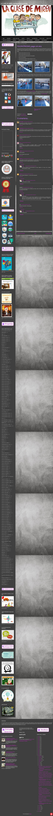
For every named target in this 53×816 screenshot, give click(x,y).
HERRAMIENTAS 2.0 (5, 403)
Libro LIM (3, 418)
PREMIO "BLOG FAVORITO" (43, 788)
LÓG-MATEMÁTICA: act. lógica (6, 420)
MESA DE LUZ (48, 38)
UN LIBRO (40, 787)
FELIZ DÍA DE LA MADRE (42, 797)
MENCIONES (4, 431)
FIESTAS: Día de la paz (5, 381)
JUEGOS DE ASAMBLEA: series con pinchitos (45, 774)
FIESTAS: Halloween (5, 393)
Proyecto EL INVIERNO (5, 473)
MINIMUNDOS (4, 436)
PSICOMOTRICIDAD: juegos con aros (44, 792)
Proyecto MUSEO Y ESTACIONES (7, 531)
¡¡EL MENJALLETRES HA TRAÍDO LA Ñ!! (45, 781)
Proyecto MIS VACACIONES (6, 529)
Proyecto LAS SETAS (5, 501)
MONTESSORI (37, 40)
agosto (40, 761)
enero (40, 809)
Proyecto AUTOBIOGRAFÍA (6, 459)
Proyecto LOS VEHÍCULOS (6, 523)
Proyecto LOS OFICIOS (5, 519)
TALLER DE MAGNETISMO (6, 571)
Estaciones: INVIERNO (5, 366)
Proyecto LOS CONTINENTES (6, 512)
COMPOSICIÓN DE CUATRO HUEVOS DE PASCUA (10, 752)
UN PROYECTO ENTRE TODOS (7, 579)
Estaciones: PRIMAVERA (5, 369)
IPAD (2, 408)
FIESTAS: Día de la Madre (6, 379)
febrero (40, 808)
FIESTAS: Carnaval (5, 376)
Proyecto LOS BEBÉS (5, 504)
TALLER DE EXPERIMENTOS (6, 561)
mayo (39, 765)
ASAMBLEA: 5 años (5, 340)
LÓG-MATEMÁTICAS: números (7, 426)
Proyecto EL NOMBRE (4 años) (7, 482)
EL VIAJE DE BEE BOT (5, 362)
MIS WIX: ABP (42, 38)
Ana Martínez (22, 128)
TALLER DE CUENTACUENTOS (7, 559)
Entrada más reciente (21, 233)
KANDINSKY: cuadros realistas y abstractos (45, 773)
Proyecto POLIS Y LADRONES (6, 534)
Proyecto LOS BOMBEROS (6, 506)
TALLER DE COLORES (5, 557)
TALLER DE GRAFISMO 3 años (7, 564)
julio (39, 762)
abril (39, 805)
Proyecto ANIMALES (5, 458)
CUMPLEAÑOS (4, 354)
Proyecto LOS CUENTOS (5, 514)
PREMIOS (28, 38)
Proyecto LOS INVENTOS (6, 516)
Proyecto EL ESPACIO (5, 471)
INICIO (4, 38)
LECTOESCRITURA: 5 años (6, 416)
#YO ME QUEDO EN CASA (6, 330)
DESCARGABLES (44, 40)
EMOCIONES (4, 364)
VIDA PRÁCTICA (4, 581)
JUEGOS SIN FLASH (16, 38)
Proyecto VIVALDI (4, 539)
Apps (3, 334)
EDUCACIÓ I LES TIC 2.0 (42, 798)
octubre (40, 758)
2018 (39, 747)
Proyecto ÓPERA (4, 533)
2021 (39, 743)
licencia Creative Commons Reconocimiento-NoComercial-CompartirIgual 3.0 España (26, 740)
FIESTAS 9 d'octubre (5, 374)
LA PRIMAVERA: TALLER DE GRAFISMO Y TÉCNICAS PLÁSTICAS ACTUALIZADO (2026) (11, 739)
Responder (21, 125)
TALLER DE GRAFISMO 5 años (7, 567)
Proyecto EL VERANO (5, 487)
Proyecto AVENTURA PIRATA (6, 461)
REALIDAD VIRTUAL (5, 547)
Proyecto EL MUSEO (5, 479)
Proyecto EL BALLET (5, 464)
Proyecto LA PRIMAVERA (6, 497)
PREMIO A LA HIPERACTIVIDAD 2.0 (44, 799)
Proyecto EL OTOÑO (5, 484)
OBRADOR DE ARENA (5, 442)
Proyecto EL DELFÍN (5, 469)
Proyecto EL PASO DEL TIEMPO (7, 485)
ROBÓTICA (14, 40)
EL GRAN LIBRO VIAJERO (6, 359)
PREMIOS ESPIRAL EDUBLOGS (7, 454)
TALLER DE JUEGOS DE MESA (7, 569)
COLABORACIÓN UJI (5, 351)
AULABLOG (4, 342)
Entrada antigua (48, 233)
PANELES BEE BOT (21, 40)
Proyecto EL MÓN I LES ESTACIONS (7, 476)
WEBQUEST (4, 582)
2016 (39, 749)
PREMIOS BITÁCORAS (5, 453)
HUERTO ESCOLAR (5, 405)
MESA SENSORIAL (30, 40)
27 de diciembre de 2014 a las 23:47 (28, 158)
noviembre (40, 757)
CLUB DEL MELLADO (5, 347)
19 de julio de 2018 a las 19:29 (25, 204)
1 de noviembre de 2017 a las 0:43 (30, 194)
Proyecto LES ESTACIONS (6, 502)
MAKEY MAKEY (4, 429)
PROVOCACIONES (5, 456)
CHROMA (3, 346)
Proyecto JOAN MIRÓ (5, 492)
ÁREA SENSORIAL (5, 335)
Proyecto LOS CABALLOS (6, 507)
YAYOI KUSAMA (4, 584)
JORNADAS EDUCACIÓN (6, 410)
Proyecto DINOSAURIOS (5, 463)
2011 (39, 811)
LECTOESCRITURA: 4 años (6, 415)
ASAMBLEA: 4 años (5, 339)
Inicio (35, 233)
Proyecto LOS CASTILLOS (6, 511)
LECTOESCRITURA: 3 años (6, 413)
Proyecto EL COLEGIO (5, 466)
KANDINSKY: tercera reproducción (44, 791)
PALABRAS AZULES (5, 448)
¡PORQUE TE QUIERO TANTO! (43, 771)
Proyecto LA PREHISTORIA (6, 496)
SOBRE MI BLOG (4, 555)
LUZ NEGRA (4, 427)
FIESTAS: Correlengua (5, 378)
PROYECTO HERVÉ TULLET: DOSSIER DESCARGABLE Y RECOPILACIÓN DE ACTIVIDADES (11, 764)
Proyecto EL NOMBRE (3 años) (7, 480)
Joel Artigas (21, 121)
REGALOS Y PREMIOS (5, 549)
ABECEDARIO (4, 332)
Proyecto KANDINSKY (5, 494)
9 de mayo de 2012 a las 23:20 (26, 142)
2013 (39, 753)
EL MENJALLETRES (5, 361)
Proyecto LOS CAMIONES (6, 509)
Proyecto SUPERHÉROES (6, 536)
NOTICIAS (3, 441)
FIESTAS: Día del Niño (5, 386)
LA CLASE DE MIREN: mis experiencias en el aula (14, 4)
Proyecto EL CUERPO (5, 468)
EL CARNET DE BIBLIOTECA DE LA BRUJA (45, 775)
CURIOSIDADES (4, 356)
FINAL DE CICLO (4, 401)
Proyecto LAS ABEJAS (5, 499)
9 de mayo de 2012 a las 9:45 (28, 121)
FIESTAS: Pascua (4, 398)
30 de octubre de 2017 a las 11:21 (28, 187)
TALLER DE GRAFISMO (5, 562)
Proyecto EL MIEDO (5, 474)
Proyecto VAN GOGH (5, 538)
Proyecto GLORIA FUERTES (6, 489)
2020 (39, 744)
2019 (39, 745)
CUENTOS (23, 38)
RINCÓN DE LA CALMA (5, 550)
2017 (39, 748)
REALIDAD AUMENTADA (7, 40)
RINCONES (3, 552)
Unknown (21, 158)
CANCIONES (9, 38)
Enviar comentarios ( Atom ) (36, 236)
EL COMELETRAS (5, 357)
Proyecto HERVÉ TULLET (6, 491)
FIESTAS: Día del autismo (6, 383)
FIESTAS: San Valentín (5, 399)
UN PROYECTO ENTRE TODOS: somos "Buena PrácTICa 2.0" (45, 779)
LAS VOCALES (4, 411)
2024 (39, 739)
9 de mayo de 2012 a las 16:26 (28, 128)
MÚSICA (3, 439)
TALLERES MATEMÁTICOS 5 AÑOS (7, 575)
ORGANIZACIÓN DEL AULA (6, 444)
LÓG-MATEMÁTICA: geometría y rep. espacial (7, 422)
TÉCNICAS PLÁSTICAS (5, 577)
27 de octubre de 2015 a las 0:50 (30, 180)
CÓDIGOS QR (4, 349)
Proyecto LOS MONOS (5, 518)
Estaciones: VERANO (5, 371)
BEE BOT (3, 344)
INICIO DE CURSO (5, 406)
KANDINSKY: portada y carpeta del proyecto (45, 766)
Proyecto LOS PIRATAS (5, 521)
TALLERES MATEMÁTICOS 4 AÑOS (7, 572)
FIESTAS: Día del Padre (5, 388)
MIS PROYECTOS (34, 38)
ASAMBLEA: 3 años (5, 337)
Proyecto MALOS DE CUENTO (6, 526)
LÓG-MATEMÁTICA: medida (6, 424)
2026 (39, 736)
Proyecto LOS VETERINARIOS (6, 524)
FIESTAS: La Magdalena (5, 394)
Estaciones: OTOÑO (5, 367)
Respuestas (22, 164)
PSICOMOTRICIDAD (23, 115)
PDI (2, 451)
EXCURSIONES (4, 373)
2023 (39, 740)
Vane (20, 142)
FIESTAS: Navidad (4, 396)
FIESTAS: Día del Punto (5, 389)
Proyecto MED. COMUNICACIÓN (7, 528)
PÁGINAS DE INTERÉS (5, 446)
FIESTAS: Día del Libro (5, 384)
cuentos (3, 352)
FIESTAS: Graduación (5, 391)
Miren (23, 180)
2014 (39, 752)
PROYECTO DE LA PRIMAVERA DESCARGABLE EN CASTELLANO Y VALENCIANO (11, 746)
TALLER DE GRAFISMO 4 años (7, 566)
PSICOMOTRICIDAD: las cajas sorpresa (45, 782)
